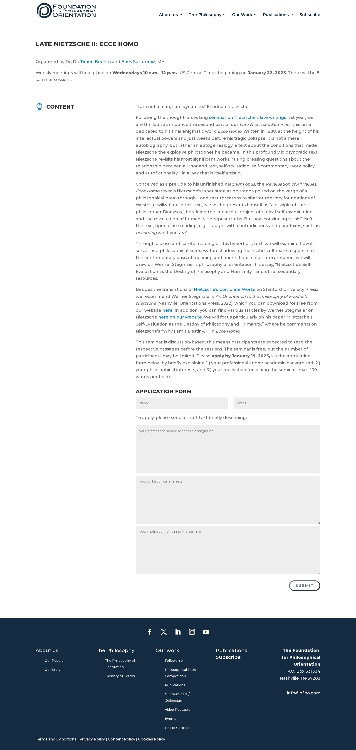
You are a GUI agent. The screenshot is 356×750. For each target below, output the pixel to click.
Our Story (53, 670)
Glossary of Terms (120, 676)
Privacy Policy (92, 739)
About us (168, 15)
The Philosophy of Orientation (120, 664)
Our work (167, 651)
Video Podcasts (177, 710)
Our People (54, 661)
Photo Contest (177, 728)
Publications (276, 15)
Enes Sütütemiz (138, 61)
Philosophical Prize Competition (180, 673)
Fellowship (174, 661)
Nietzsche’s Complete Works (224, 289)
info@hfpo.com (303, 693)
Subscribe (309, 15)
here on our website (180, 317)
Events (171, 719)
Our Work (242, 15)
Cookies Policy (151, 739)
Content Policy (121, 739)
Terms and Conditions (56, 739)
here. (168, 310)
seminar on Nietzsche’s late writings (247, 117)
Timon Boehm (95, 61)
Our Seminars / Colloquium (177, 697)
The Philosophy (205, 15)
